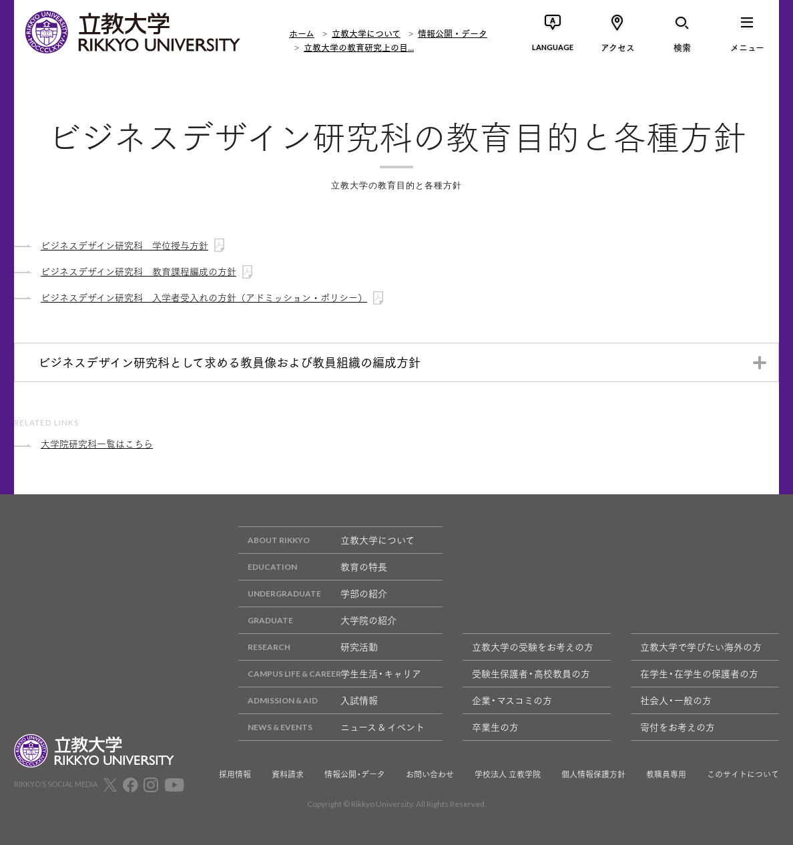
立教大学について (366, 32)
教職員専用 (666, 774)
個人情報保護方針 (593, 774)
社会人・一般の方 (676, 700)
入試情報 (308, 700)
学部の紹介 (312, 593)
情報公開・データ (452, 32)
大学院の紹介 (317, 620)
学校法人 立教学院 (508, 774)
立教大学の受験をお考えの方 (532, 646)
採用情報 (235, 774)
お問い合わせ (430, 774)
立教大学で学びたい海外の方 (701, 646)
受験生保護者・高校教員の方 (531, 673)
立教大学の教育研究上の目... (359, 46)
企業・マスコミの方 (512, 700)
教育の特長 (312, 567)
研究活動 (308, 647)
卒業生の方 (495, 726)
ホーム (301, 32)
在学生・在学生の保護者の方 (699, 673)
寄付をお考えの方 (677, 726)
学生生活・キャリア (329, 674)
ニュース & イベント (331, 727)
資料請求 (288, 774)
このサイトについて (743, 774)
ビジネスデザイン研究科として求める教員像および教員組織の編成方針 (229, 362)
